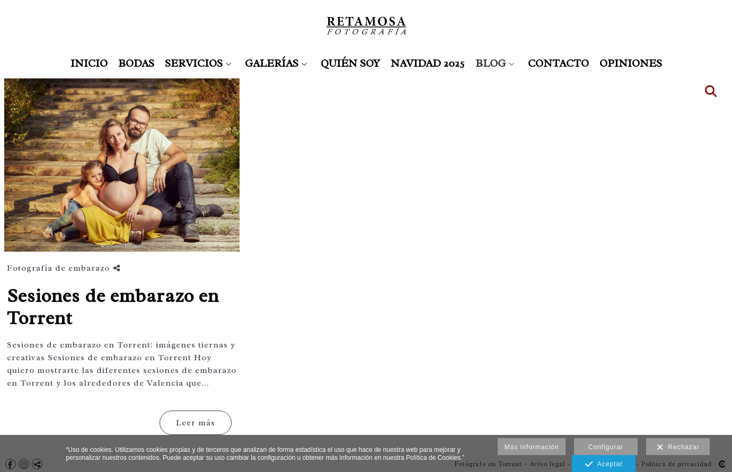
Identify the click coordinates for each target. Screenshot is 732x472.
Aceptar (604, 464)
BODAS (136, 63)
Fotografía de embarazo (58, 268)
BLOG (490, 63)
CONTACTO (558, 63)
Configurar (605, 447)
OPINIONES (630, 63)
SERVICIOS (194, 63)
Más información (531, 447)
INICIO (89, 63)
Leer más (195, 422)
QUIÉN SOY (350, 63)
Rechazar (678, 447)
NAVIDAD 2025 (428, 63)
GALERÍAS (271, 63)
